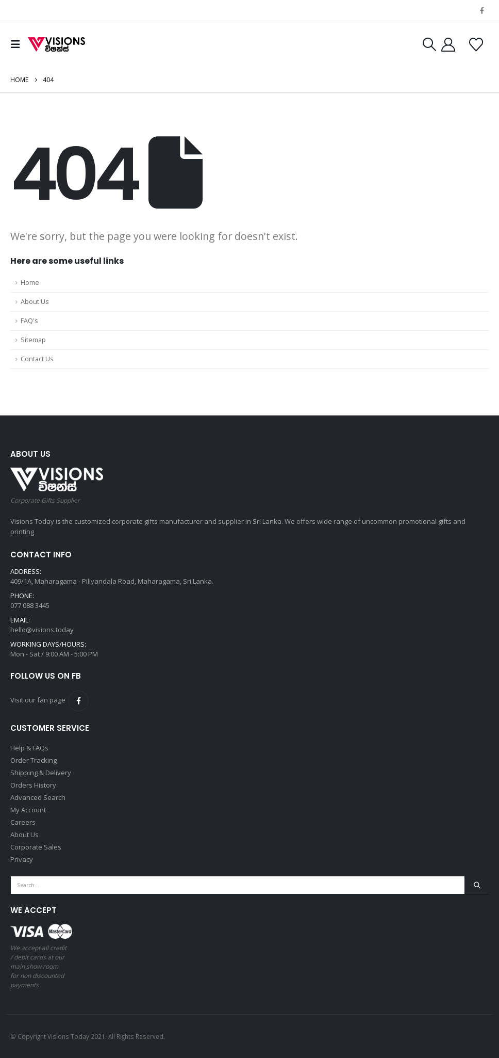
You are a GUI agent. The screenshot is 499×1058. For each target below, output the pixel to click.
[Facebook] (482, 10)
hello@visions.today (42, 629)
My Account (28, 809)
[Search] (477, 885)
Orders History (33, 785)
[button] (18, 44)
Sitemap (33, 339)
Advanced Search (37, 797)
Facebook (78, 701)
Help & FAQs (29, 747)
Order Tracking (33, 760)
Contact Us (37, 359)
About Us (35, 301)
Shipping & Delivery (40, 772)
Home (30, 282)
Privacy (21, 859)
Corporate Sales (35, 847)
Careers (23, 822)
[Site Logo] (56, 44)
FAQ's (29, 320)
